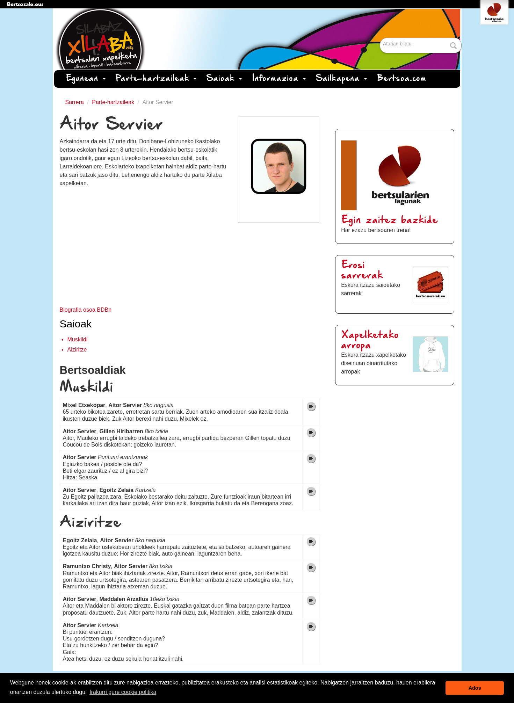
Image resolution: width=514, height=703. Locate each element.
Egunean (86, 78)
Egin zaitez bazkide (390, 220)
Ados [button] (475, 688)
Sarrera (74, 102)
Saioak (224, 78)
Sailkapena (341, 78)
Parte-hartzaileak (156, 78)
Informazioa (279, 78)
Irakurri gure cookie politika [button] (122, 692)
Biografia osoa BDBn (86, 310)
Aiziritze (77, 350)
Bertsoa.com (401, 78)
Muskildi (77, 339)
